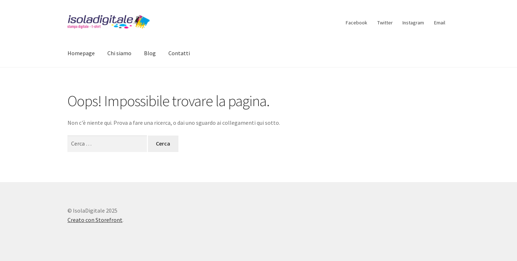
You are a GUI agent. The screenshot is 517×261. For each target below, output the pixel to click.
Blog (150, 53)
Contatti (179, 53)
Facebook (356, 22)
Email (439, 22)
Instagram (413, 22)
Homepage (81, 53)
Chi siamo (119, 53)
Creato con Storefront (94, 219)
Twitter (385, 22)
